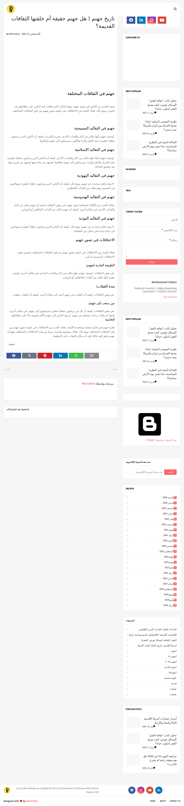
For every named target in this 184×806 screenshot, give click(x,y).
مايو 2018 (171, 600)
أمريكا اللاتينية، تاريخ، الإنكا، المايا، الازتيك (157, 645)
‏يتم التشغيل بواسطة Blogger (150, 438)
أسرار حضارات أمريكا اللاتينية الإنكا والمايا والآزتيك (160, 720)
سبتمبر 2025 (169, 508)
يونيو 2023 (170, 562)
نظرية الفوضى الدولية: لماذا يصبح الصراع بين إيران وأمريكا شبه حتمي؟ (160, 125)
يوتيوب (11, 344)
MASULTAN (32, 801)
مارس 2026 (170, 497)
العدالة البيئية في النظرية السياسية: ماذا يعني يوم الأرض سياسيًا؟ (159, 146)
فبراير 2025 (170, 513)
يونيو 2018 (170, 594)
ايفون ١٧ (172, 656)
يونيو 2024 (170, 529)
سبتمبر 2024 (169, 524)
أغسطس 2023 (168, 551)
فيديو (174, 683)
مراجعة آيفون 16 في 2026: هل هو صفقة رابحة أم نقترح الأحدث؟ (160, 760)
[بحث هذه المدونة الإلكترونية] (145, 472)
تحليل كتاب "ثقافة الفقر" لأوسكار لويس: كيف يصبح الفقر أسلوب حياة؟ (162, 104)
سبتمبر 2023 (169, 546)
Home (152, 801)
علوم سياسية (170, 678)
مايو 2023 (171, 567)
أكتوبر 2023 (170, 540)
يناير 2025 (170, 519)
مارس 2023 (170, 578)
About (163, 801)
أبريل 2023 (170, 573)
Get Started (170, 297)
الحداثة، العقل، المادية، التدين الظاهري (158, 629)
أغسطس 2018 (168, 589)
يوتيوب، (173, 694)
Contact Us (175, 801)
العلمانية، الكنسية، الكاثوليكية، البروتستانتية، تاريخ (153, 634)
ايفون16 (173, 672)
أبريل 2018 (170, 605)
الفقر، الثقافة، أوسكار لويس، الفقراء (159, 640)
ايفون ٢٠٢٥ (171, 661)
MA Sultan (14, 34)
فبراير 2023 (170, 583)
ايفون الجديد (170, 667)
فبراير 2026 (170, 502)
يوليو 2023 (170, 556)
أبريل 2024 (170, 535)
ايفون (174, 651)
